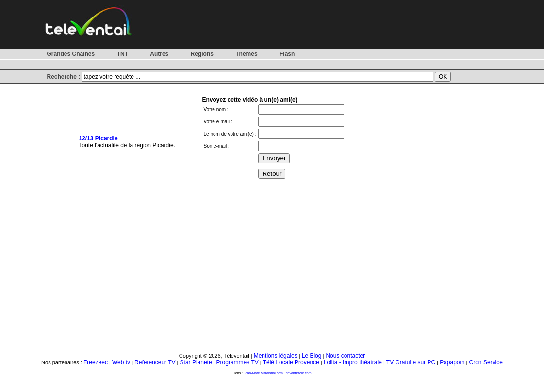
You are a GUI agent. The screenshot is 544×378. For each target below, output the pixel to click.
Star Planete (196, 362)
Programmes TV (237, 362)
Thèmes (246, 54)
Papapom (452, 362)
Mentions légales (275, 355)
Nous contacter (345, 355)
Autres (159, 54)
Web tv (121, 362)
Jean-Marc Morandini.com (263, 373)
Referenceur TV (155, 362)
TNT (122, 54)
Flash (287, 54)
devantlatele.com (299, 373)
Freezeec (95, 362)
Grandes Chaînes (71, 54)
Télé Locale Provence (291, 362)
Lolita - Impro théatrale (353, 362)
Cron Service (486, 362)
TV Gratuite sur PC (410, 362)
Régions (202, 54)
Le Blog (312, 355)
